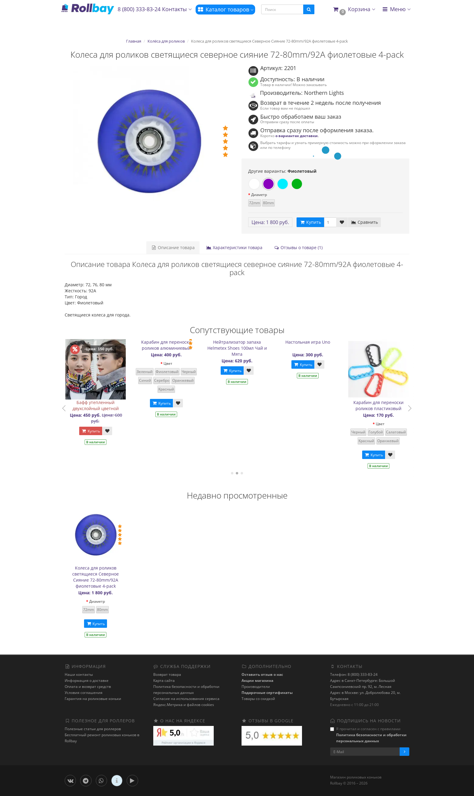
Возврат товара (167, 674)
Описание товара (173, 247)
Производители (256, 686)
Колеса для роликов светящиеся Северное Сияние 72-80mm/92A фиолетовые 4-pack (95, 577)
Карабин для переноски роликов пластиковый (383, 405)
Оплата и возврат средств (88, 686)
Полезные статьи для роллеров (93, 728)
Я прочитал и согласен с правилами (368, 734)
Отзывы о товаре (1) (298, 247)
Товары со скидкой (258, 698)
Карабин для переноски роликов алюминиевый (171, 345)
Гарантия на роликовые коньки (93, 698)
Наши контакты (79, 674)
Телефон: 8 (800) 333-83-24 (354, 674)
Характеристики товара (234, 247)
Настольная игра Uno (312, 342)
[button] (353, 9)
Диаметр (259, 194)
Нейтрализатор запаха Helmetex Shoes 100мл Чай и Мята (241, 348)
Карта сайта (164, 680)
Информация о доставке (87, 680)
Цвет (172, 363)
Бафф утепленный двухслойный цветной (100, 405)
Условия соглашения (83, 692)
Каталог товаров (225, 9)
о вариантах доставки (296, 135)
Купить (95, 431)
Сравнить (364, 222)
